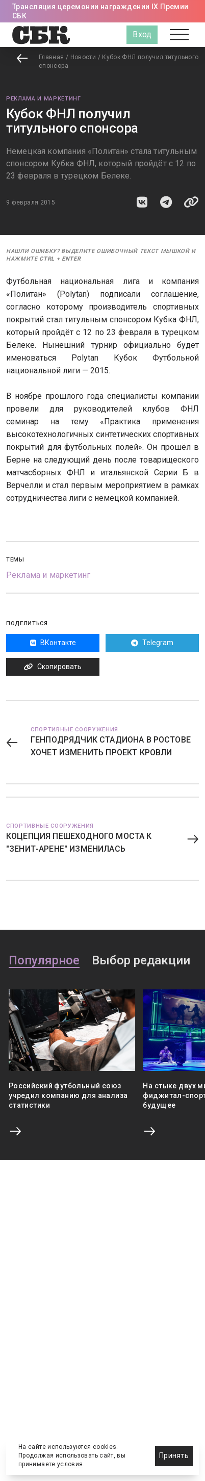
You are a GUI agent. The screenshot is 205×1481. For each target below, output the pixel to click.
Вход (142, 34)
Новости (83, 57)
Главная (51, 57)
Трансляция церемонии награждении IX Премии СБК (100, 11)
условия (70, 1464)
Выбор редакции (141, 960)
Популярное (44, 960)
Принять (174, 1455)
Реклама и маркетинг (43, 98)
